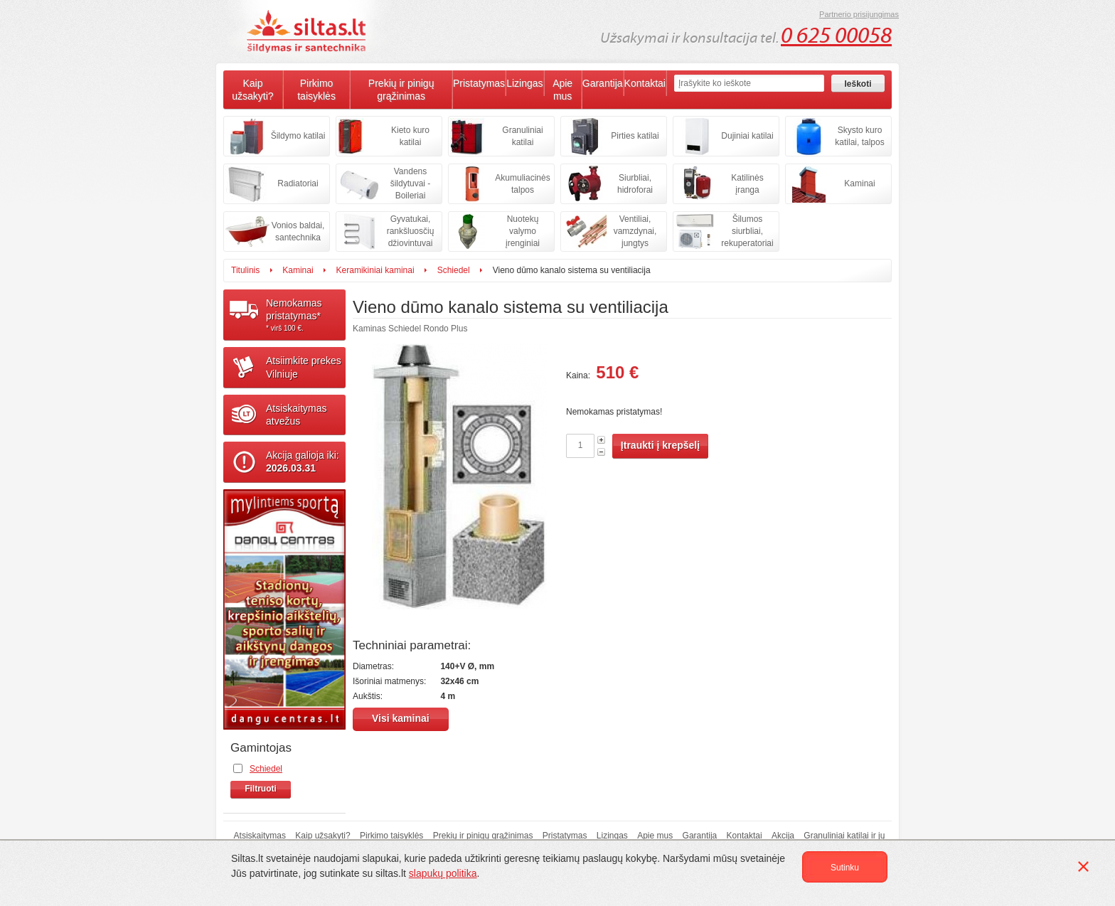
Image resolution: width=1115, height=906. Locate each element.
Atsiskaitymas (260, 836)
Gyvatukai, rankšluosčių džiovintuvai (410, 231)
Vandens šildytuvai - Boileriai (410, 183)
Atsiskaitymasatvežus (296, 415)
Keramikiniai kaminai (375, 270)
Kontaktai (645, 83)
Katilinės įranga (747, 184)
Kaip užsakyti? (252, 90)
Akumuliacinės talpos (522, 184)
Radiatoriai (297, 183)
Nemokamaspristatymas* (306, 315)
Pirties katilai (634, 136)
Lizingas (524, 83)
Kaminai (859, 183)
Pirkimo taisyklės (316, 90)
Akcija (783, 836)
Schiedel (453, 270)
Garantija (602, 83)
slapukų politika (443, 873)
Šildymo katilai (298, 136)
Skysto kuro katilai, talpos (859, 136)
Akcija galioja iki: (302, 461)
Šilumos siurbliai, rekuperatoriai (747, 231)
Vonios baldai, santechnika (298, 231)
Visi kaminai (401, 718)
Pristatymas (479, 83)
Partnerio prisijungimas (859, 14)
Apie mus (562, 90)
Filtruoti (261, 789)
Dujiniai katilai (747, 136)
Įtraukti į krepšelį (660, 445)
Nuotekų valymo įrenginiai (523, 231)
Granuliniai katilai (522, 136)
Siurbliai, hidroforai (635, 184)
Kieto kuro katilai (410, 136)
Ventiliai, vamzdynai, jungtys (635, 231)
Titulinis (245, 270)
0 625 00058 (836, 35)
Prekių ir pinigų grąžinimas (401, 90)
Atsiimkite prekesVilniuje (303, 367)
